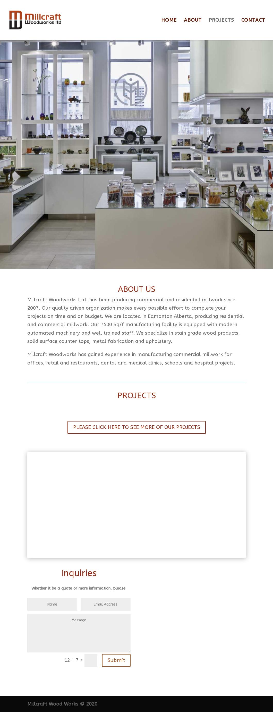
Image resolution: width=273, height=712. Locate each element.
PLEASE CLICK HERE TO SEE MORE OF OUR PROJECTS (136, 427)
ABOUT (193, 20)
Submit (116, 660)
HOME (169, 20)
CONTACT (253, 20)
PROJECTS (221, 20)
